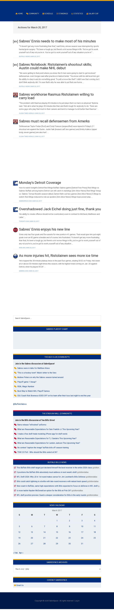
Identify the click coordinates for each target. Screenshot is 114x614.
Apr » (21, 558)
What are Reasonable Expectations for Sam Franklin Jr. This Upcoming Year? (48, 434)
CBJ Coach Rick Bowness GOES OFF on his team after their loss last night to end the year (54, 400)
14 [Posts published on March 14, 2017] (44, 537)
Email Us (19, 590)
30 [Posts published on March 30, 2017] (70, 548)
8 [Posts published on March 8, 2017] (57, 531)
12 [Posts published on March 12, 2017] (19, 537)
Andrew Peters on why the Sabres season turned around (40, 382)
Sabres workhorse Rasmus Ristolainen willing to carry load (56, 101)
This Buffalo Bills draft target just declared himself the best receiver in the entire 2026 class (54, 472)
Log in (77, 605)
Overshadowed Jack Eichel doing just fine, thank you (60, 214)
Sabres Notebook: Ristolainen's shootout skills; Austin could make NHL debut (55, 71)
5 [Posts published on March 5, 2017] (19, 531)
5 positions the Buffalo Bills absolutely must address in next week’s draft (47, 477)
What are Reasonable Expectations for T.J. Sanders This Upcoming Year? (47, 443)
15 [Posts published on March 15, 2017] (57, 537)
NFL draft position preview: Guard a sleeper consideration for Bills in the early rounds (51, 500)
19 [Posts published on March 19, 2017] (19, 543)
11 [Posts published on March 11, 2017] (95, 531)
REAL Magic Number (25, 391)
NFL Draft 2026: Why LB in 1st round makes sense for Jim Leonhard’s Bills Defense (51, 482)
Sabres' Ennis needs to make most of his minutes (57, 46)
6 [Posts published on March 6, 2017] (31, 531)
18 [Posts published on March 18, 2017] (95, 537)
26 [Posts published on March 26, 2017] (19, 548)
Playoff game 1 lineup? (26, 387)
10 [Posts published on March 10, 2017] (82, 531)
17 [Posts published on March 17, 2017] (82, 537)
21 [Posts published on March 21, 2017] (44, 543)
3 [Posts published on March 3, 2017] (82, 525)
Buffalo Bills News (57, 467)
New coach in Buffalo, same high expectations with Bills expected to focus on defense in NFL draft (57, 491)
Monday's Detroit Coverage (40, 187)
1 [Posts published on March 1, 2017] (57, 525)
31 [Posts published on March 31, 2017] (82, 548)
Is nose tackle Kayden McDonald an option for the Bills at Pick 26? (44, 495)
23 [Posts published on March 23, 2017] (70, 543)
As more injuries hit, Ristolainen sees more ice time (58, 260)
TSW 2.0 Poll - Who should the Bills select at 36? (37, 457)
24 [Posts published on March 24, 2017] (82, 543)
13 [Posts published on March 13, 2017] (32, 537)
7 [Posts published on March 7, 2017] (44, 531)
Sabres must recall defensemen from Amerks (54, 126)
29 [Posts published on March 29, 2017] (57, 548)
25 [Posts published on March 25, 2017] (95, 543)
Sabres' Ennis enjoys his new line (44, 234)
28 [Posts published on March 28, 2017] (44, 548)
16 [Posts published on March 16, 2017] (70, 537)
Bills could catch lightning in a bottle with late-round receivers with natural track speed (52, 486)
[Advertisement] (57, 164)
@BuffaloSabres (20, 409)
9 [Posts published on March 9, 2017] (69, 531)
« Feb (15, 558)
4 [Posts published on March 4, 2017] (94, 525)
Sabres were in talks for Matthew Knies (33, 373)
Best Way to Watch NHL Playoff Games (33, 396)
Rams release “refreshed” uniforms (31, 429)
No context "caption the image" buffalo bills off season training (43, 452)
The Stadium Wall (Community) (57, 418)
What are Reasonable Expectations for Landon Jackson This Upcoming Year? (48, 448)
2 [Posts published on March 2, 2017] (69, 525)
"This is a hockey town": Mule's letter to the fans (36, 377)
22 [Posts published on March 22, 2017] (57, 543)
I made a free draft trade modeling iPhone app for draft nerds (42, 439)
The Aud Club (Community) (57, 362)
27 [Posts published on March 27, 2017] (32, 548)
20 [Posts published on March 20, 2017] (32, 543)
